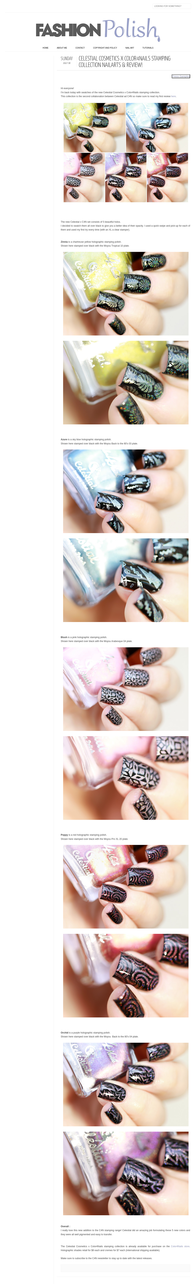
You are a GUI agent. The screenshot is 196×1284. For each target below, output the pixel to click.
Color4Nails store (180, 1246)
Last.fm (57, 6)
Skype (66, 6)
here (173, 96)
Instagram (33, 6)
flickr (24, 6)
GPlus (49, 6)
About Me (62, 48)
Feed (74, 6)
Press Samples (181, 76)
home (45, 48)
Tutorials (147, 48)
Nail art (129, 48)
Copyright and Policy (105, 48)
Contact (80, 48)
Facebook (8, 6)
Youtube (41, 6)
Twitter (16, 6)
